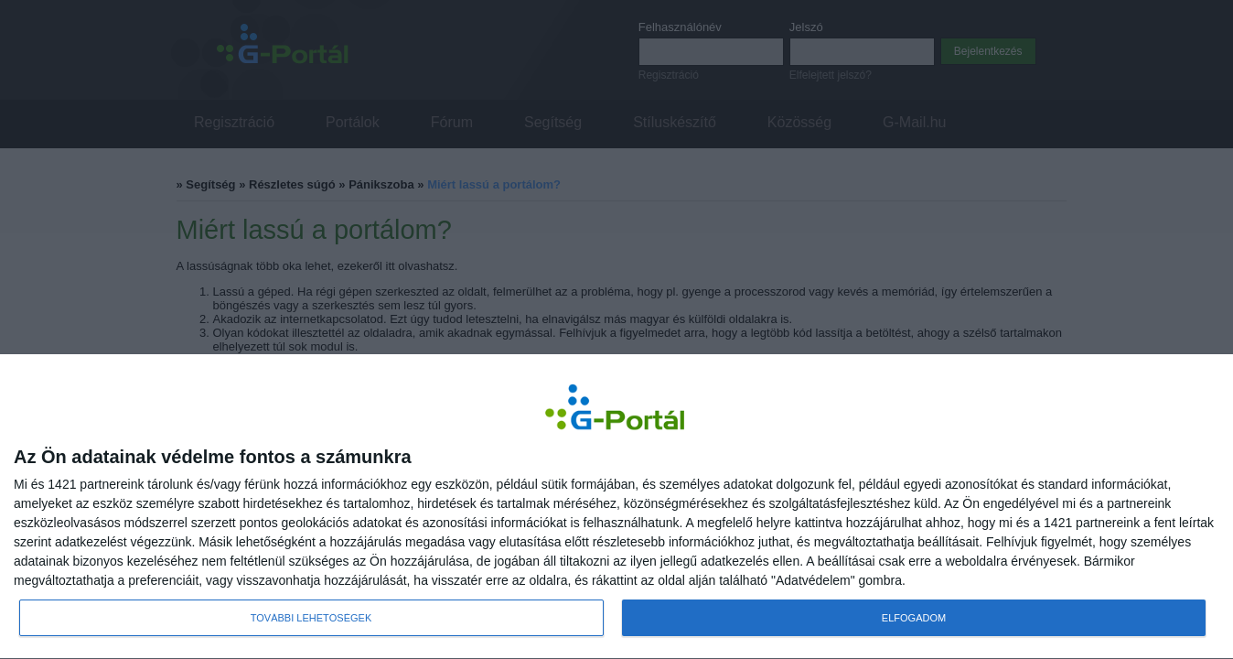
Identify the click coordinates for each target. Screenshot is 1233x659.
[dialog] (616, 507)
